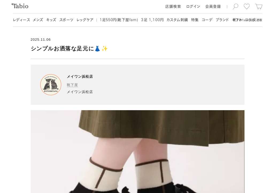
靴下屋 (72, 85)
